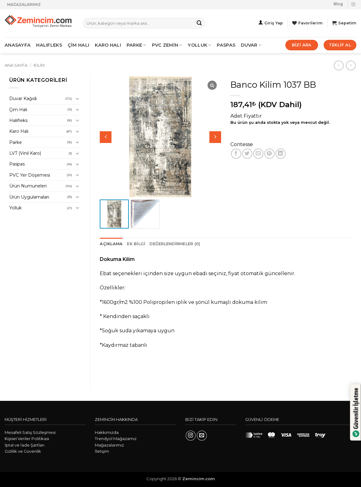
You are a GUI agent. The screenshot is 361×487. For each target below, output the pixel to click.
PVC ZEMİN (167, 45)
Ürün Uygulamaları (29, 197)
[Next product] (338, 65)
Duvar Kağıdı (23, 98)
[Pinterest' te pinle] (269, 154)
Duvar (251, 45)
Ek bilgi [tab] (136, 243)
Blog (338, 4)
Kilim (39, 65)
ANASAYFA (18, 45)
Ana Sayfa (16, 65)
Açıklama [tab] (111, 243)
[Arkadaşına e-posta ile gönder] (258, 154)
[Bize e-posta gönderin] (202, 435)
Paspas (226, 45)
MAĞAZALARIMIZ (24, 4)
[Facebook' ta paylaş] (236, 154)
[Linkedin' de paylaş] (280, 154)
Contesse (241, 144)
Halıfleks (18, 120)
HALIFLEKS (49, 45)
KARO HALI (108, 45)
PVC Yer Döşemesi (29, 175)
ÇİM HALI (78, 45)
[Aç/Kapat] (77, 98)
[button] (215, 137)
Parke (15, 142)
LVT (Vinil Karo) (25, 153)
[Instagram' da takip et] (353, 4)
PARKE (136, 45)
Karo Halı (18, 131)
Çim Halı (18, 109)
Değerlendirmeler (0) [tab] (174, 243)
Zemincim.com (198, 478)
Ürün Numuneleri (28, 186)
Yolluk (199, 45)
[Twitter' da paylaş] (247, 154)
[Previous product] (350, 65)
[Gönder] (199, 23)
